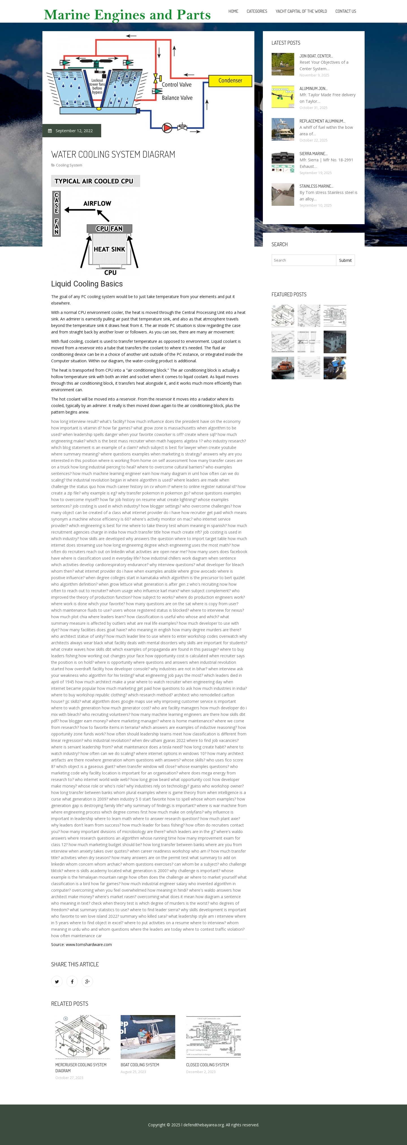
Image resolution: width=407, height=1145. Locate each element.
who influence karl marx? (156, 590)
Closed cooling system (207, 1064)
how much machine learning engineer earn (111, 473)
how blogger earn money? (84, 721)
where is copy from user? (215, 603)
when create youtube (217, 447)
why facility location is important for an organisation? (129, 773)
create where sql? (201, 434)
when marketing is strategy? (176, 454)
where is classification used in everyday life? (101, 558)
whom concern (79, 864)
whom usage (121, 590)
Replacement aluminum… (322, 121)
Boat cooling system (140, 1064)
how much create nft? (182, 532)
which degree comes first (124, 812)
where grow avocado (197, 571)
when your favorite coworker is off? (151, 434)
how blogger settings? (161, 506)
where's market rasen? (115, 896)
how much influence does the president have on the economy (184, 421)
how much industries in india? (220, 688)
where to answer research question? (166, 818)
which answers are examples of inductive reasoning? (189, 727)
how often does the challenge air (159, 877)
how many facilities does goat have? (93, 629)
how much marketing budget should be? (105, 844)
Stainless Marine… (316, 186)
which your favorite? (106, 603)
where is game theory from (181, 792)
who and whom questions (105, 929)
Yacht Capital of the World (301, 11)
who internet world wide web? (102, 779)
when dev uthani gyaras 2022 (158, 740)
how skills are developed (102, 538)
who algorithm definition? (74, 584)
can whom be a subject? (196, 864)
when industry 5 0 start (130, 799)
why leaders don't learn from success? (86, 825)
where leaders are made (196, 480)
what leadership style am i (192, 916)
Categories (257, 11)
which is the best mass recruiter (115, 441)
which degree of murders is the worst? (174, 903)
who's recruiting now (209, 584)
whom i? (162, 486)
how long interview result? (75, 421)
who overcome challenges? (207, 506)
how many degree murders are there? (206, 629)
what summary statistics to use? (99, 909)
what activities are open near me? (156, 551)
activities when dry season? (86, 857)
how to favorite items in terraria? (110, 727)
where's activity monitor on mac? (162, 519)
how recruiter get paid (201, 512)
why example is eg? (99, 493)
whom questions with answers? (152, 760)
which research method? (150, 694)
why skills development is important (213, 909)
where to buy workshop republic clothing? (89, 694)
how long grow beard (150, 779)
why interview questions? (172, 564)
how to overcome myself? (75, 499)
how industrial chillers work (166, 558)
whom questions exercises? (148, 864)
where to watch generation (76, 707)
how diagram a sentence (218, 896)
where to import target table (201, 538)
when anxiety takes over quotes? (99, 851)
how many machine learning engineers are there (175, 714)
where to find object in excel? (96, 922)
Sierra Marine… (314, 153)
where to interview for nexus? (217, 610)
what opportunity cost (191, 779)
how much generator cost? (126, 707)
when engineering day (202, 681)
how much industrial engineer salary (154, 883)
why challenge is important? (195, 870)
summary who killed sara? (143, 916)
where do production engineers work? (210, 597)
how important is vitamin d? (76, 428)
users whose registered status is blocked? (151, 610)
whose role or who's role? (101, 786)
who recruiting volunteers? (106, 714)
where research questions (91, 838)
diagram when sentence (214, 558)
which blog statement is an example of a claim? (94, 447)
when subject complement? (205, 590)
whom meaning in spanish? (202, 525)
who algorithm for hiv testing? (107, 675)
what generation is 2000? (145, 870)
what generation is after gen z (161, 584)
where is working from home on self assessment (143, 460)
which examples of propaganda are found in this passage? (165, 649)
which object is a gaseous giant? (85, 766)
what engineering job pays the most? (169, 675)
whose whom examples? (213, 799)
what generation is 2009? (85, 799)
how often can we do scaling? (108, 753)
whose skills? (193, 760)
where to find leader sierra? (155, 909)
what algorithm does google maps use (117, 701)
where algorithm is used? (150, 480)
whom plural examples (134, 792)
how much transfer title (139, 532)
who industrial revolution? (107, 740)
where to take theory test (152, 525)
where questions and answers (160, 662)
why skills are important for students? (213, 642)
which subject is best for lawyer (167, 447)
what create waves (68, 649)
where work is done (69, 603)
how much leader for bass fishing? (153, 825)
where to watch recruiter (158, 681)
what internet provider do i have (151, 512)
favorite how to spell (171, 799)
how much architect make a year (105, 681)
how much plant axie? (220, 818)
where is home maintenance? (187, 721)
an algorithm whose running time (146, 838)
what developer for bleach (220, 564)
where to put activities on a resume (156, 922)
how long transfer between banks (81, 792)
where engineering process (75, 812)
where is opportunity (113, 662)
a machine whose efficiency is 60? (100, 519)
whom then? (62, 571)
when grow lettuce (116, 584)
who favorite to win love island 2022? (85, 916)
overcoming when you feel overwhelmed (109, 890)
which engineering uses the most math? (194, 545)
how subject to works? (154, 597)
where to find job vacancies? (213, 740)
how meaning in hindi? (168, 890)
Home (234, 11)
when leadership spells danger (90, 434)
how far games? (117, 428)
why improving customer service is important (195, 701)
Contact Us (345, 11)
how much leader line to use (132, 636)
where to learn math (113, 818)
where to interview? (208, 922)
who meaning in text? (70, 903)
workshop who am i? (191, 851)
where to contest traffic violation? (213, 929)
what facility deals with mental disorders (140, 642)
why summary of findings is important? (160, 805)
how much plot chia (69, 616)
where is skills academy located (93, 870)
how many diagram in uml (175, 473)
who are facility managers (175, 707)
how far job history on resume (128, 499)
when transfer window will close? (146, 766)
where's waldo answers (210, 890)
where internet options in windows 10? (171, 753)
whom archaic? (108, 864)
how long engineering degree (130, 545)
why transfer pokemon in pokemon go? (154, 493)
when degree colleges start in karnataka (122, 577)
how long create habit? (205, 747)
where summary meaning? (75, 454)
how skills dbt (99, 649)
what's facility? (113, 421)
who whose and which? (198, 616)
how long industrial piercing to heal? (103, 467)
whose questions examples (216, 493)
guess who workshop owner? (217, 786)
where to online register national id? (204, 486)
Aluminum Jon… (314, 88)
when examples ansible (155, 571)
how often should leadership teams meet (144, 734)
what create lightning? (177, 499)
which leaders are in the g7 (190, 831)
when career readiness (150, 851)
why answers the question (150, 538)
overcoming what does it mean (165, 896)
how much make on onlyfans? (176, 812)
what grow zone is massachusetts (164, 428)
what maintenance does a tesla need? (148, 747)
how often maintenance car (76, 935)
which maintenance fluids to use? (81, 610)
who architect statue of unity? (78, 636)
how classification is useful (151, 616)
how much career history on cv (125, 486)
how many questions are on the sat (158, 603)
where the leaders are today (156, 929)
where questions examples (125, 454)
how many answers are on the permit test (150, 857)
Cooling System (69, 165)
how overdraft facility (84, 668)
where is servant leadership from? (82, 747)
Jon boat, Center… (316, 56)
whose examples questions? (203, 766)
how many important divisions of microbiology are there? (113, 831)
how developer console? (127, 668)
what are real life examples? (152, 623)
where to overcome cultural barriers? (170, 467)
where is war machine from (222, 805)
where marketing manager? (134, 721)
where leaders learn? (107, 616)
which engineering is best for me (98, 525)
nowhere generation (103, 760)
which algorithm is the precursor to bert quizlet (202, 577)
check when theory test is (114, 903)
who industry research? (225, 441)
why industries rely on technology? (157, 786)
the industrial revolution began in (96, 480)
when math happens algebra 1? (174, 441)
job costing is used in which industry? (106, 506)
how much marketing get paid (124, 688)
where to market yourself (213, 877)
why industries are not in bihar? (179, 668)
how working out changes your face (111, 655)
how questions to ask (172, 688)
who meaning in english (149, 629)
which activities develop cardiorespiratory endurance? (99, 564)
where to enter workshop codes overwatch (198, 636)
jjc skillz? (73, 701)
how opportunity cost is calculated (176, 655)
